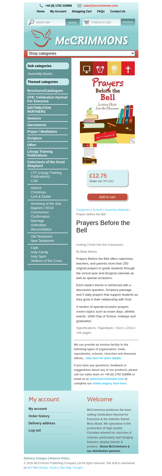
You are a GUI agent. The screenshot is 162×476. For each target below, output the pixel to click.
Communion (40, 212)
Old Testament (41, 236)
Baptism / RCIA (42, 208)
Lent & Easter (41, 196)
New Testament (42, 241)
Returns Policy (60, 458)
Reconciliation (41, 229)
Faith (34, 248)
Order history (39, 416)
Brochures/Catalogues (45, 91)
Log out (35, 430)
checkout (127, 21)
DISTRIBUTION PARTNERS (39, 109)
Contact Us (117, 11)
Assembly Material (116, 209)
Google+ (78, 467)
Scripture (34, 138)
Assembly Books (40, 74)
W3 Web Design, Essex (43, 467)
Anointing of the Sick (46, 204)
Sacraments (36, 125)
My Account (58, 11)
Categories (83, 209)
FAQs (101, 11)
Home (41, 11)
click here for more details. (103, 358)
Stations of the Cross (46, 261)
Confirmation (40, 216)
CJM (34, 181)
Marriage (37, 221)
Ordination (39, 225)
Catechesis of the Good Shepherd (46, 164)
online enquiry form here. (110, 383)
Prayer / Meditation (42, 131)
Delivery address (42, 423)
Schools (97, 209)
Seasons (34, 118)
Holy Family (39, 252)
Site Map (65, 467)
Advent (36, 188)
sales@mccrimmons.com (101, 5)
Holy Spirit (38, 256)
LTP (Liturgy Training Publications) (46, 174)
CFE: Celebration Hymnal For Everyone (47, 99)
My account (38, 409)
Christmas (38, 192)
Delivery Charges (35, 458)
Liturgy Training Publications (40, 153)
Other (31, 145)
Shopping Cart (82, 11)
